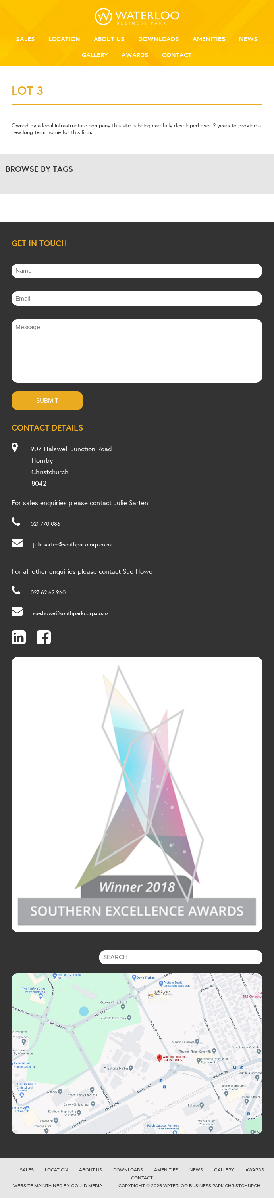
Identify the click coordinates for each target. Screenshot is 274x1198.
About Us (109, 39)
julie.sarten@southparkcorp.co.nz (72, 544)
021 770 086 (45, 523)
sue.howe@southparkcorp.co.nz (71, 613)
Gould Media (86, 1185)
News (248, 39)
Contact (177, 54)
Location (64, 39)
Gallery (95, 54)
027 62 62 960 (48, 592)
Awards (135, 54)
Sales (25, 39)
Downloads (158, 39)
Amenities (209, 39)
